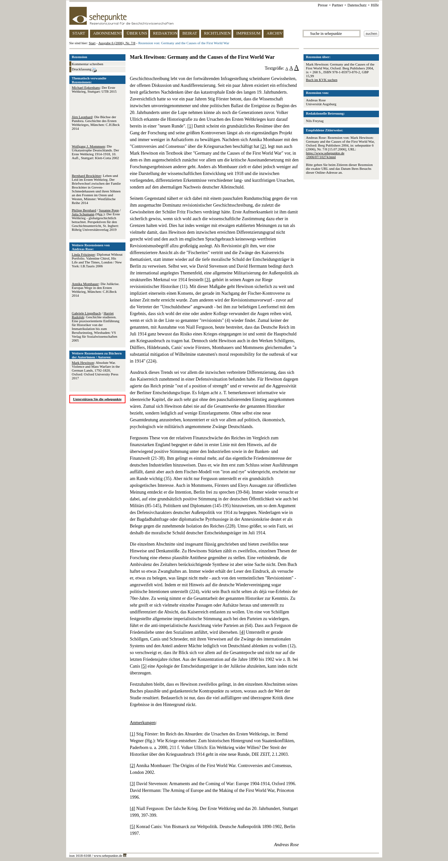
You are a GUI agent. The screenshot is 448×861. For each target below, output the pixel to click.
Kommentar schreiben (87, 64)
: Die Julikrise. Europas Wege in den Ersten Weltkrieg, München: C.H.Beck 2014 (96, 289)
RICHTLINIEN (217, 33)
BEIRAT (190, 33)
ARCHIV (275, 33)
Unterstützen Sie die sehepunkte (97, 399)
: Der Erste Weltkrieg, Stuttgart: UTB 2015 (94, 89)
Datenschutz (356, 5)
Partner (337, 5)
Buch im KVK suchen (321, 80)
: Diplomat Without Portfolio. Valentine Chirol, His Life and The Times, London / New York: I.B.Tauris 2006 (97, 260)
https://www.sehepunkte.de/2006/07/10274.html (325, 155)
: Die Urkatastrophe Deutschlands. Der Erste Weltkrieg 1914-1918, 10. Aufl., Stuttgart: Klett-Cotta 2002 (95, 152)
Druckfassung (84, 69)
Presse (323, 5)
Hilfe (375, 5)
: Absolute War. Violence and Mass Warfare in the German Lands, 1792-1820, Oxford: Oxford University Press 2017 (96, 370)
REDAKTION (165, 33)
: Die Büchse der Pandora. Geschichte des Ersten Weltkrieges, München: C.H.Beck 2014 (96, 122)
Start (92, 43)
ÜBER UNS (137, 33)
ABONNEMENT (107, 33)
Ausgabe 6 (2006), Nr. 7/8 (116, 43)
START (79, 33)
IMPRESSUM (248, 33)
